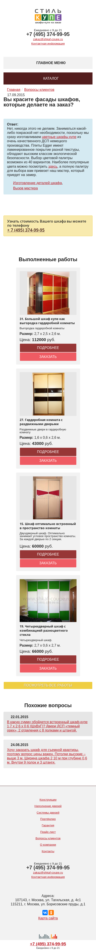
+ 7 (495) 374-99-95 (26, 230)
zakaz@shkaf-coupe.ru (48, 39)
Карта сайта (48, 918)
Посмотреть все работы (48, 685)
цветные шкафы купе (59, 137)
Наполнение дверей (47, 806)
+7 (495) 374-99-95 (48, 34)
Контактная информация (48, 43)
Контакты (48, 851)
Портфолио (48, 819)
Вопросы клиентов (48, 838)
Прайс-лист (48, 832)
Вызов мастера (25, 188)
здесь (53, 166)
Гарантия (48, 825)
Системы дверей (48, 812)
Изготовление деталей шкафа (37, 183)
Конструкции (48, 799)
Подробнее (48, 348)
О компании (48, 844)
